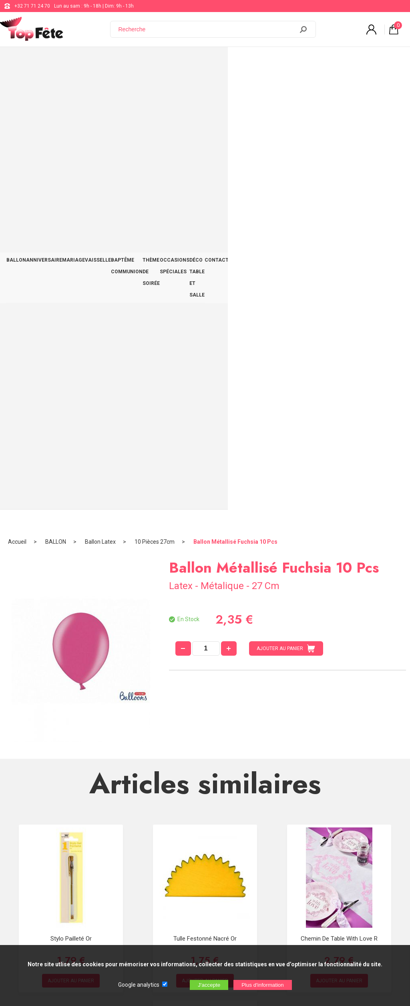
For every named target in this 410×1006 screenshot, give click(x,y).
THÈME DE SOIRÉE (224, 61)
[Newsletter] (132, 939)
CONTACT (388, 61)
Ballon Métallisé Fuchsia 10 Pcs (235, 86)
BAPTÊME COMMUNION (169, 61)
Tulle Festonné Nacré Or (205, 483)
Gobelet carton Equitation (205, 659)
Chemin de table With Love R (339, 483)
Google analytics (138, 985)
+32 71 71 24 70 (32, 6)
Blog (206, 867)
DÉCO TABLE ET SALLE (343, 61)
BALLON (19, 61)
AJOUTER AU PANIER (286, 193)
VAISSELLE (121, 61)
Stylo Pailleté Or (71, 483)
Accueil (17, 86)
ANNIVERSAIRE (54, 61)
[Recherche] (207, 29)
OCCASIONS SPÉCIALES (281, 61)
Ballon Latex (100, 86)
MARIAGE (89, 61)
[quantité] (206, 193)
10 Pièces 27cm (155, 86)
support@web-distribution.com (235, 847)
